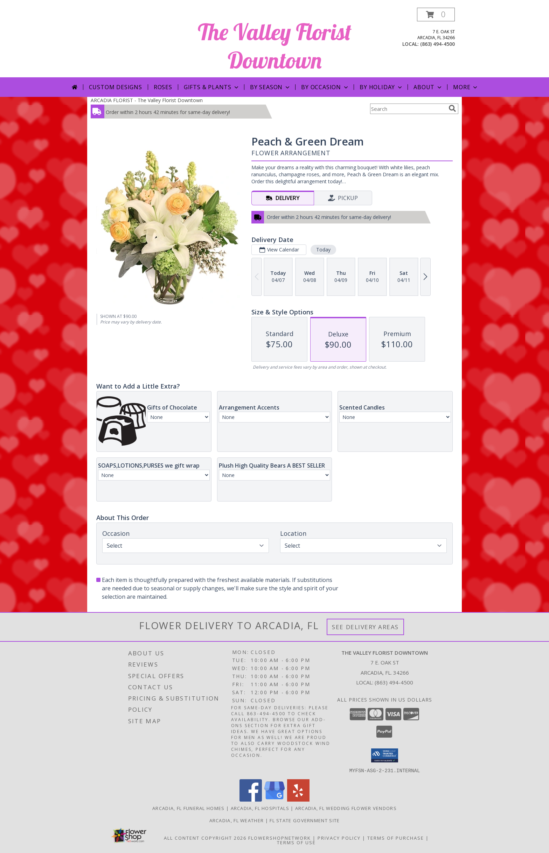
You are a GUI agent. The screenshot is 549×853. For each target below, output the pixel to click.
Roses (163, 87)
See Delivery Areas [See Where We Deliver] (365, 627)
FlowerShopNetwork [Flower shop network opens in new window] (279, 837)
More (466, 87)
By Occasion (325, 87)
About (428, 87)
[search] (452, 108)
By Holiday (381, 87)
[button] (436, 14)
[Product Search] (407, 109)
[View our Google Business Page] (274, 799)
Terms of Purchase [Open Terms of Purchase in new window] (395, 837)
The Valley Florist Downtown (275, 45)
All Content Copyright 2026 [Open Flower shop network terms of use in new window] (205, 837)
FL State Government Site (305, 820)
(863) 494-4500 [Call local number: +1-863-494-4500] (437, 44)
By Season (270, 87)
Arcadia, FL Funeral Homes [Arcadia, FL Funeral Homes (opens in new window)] (188, 808)
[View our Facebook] (250, 799)
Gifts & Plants (212, 87)
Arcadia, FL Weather (236, 820)
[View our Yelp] (298, 799)
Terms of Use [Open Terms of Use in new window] (296, 842)
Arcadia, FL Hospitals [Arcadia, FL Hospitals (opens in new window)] (260, 808)
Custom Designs (115, 87)
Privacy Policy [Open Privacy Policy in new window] (339, 837)
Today (323, 249)
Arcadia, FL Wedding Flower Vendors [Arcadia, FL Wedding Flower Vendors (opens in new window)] (346, 808)
